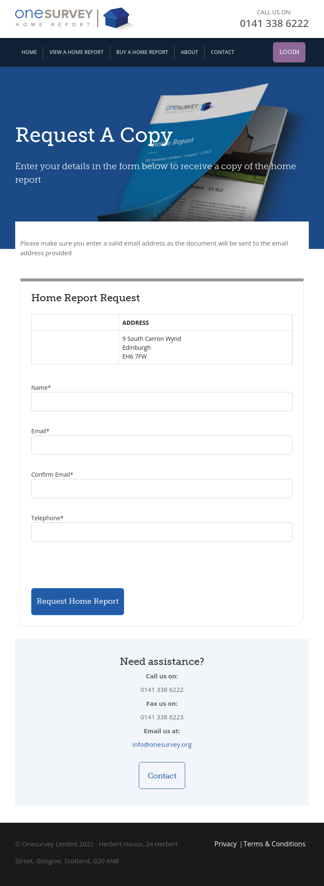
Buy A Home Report (142, 52)
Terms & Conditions (274, 843)
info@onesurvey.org (162, 744)
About (189, 52)
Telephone (47, 518)
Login (289, 52)
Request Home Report (78, 601)
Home (29, 52)
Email (40, 431)
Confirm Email (52, 474)
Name (41, 388)
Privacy (225, 843)
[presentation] (95, 564)
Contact (223, 52)
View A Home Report (76, 52)
